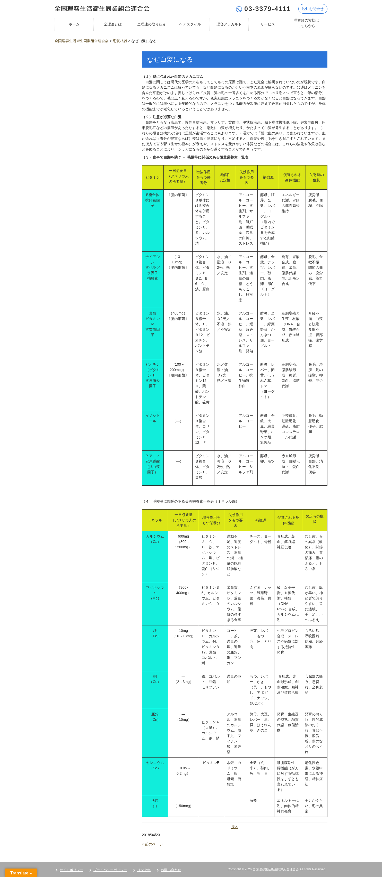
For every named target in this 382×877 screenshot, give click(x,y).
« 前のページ (152, 844)
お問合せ (313, 8)
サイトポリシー (71, 870)
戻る (234, 827)
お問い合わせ (171, 870)
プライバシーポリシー (110, 870)
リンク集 (144, 870)
